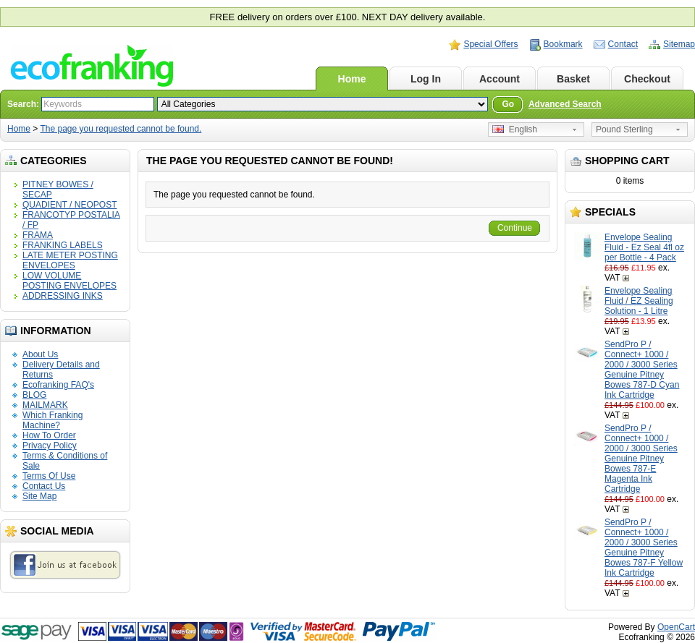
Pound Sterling (624, 129)
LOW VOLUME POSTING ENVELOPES (69, 281)
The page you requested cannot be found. (120, 129)
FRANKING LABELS (62, 245)
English (514, 129)
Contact (623, 44)
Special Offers (490, 44)
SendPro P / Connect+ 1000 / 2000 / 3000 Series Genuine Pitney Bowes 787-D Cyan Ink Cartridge (642, 369)
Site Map (39, 496)
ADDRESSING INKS (62, 296)
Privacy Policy (49, 445)
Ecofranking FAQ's (58, 385)
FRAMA (37, 235)
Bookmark (563, 44)
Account (499, 79)
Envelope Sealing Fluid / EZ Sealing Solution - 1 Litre (639, 301)
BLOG (34, 395)
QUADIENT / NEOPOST (69, 205)
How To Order (49, 435)
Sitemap (679, 44)
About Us (40, 354)
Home (352, 79)
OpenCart (676, 627)
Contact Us (43, 486)
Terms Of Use (48, 476)
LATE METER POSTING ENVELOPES (70, 260)
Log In (425, 79)
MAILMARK (45, 405)
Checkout (647, 79)
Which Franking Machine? (52, 420)
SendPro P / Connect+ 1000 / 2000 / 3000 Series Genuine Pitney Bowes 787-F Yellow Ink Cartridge (644, 547)
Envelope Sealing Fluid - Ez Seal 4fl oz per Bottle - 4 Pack (644, 247)
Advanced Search (565, 104)
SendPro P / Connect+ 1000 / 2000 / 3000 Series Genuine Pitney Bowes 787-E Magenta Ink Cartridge (641, 458)
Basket (573, 79)
